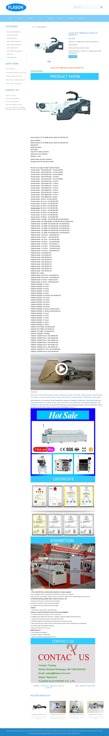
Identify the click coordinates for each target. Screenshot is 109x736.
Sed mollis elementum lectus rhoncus (17, 72)
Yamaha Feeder (97, 395)
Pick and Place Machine (37, 402)
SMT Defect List (11, 68)
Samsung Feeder (86, 395)
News (40, 18)
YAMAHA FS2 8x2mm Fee (58, 714)
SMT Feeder (34, 395)
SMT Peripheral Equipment (89, 402)
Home (10, 18)
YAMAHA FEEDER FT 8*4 (39, 714)
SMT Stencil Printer (50, 402)
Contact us (81, 18)
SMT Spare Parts (44, 405)
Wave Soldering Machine (93, 400)
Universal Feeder (76, 397)
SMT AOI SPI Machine (63, 402)
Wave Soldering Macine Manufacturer (77, 731)
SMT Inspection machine (14, 41)
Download (51, 18)
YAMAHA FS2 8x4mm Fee (77, 714)
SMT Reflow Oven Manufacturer (60, 731)
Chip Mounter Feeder (65, 395)
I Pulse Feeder (86, 397)
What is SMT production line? (14, 83)
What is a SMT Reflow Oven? (14, 76)
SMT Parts (10, 54)
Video (60, 18)
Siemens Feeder (56, 397)
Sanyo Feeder (96, 397)
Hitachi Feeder (66, 397)
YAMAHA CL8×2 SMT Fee (96, 714)
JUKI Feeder (76, 395)
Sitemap (100, 731)
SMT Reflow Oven (80, 400)
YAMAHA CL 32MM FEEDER (87, 686)
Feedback (70, 18)
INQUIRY (73, 56)
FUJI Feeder (34, 397)
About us (20, 18)
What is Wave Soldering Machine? (16, 80)
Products (30, 18)
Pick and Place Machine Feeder (48, 395)
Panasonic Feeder (44, 397)
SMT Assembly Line (12, 48)
